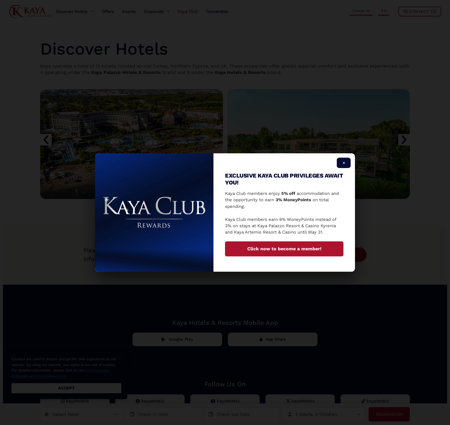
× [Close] (344, 162)
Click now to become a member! (284, 248)
